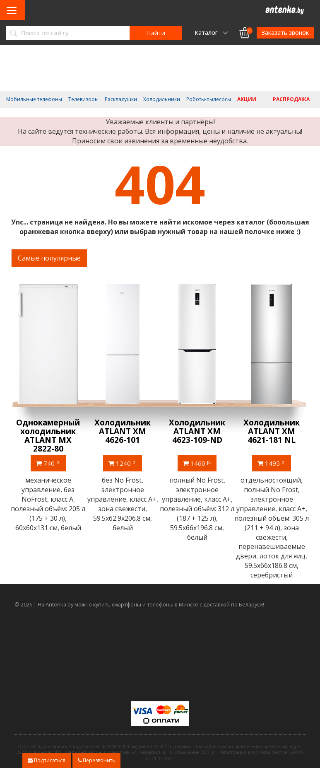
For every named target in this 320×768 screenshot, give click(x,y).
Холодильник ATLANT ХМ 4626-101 (123, 431)
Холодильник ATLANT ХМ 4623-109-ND (197, 431)
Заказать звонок (285, 32)
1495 (272, 463)
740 (48, 463)
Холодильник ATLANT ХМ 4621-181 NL (272, 431)
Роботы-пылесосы (208, 99)
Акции (246, 99)
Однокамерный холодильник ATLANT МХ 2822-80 (48, 435)
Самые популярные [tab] (49, 258)
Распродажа (291, 99)
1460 (197, 463)
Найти (155, 33)
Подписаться (46, 760)
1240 (123, 463)
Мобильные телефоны (34, 99)
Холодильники (161, 99)
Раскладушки (121, 99)
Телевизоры (83, 99)
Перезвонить (96, 760)
